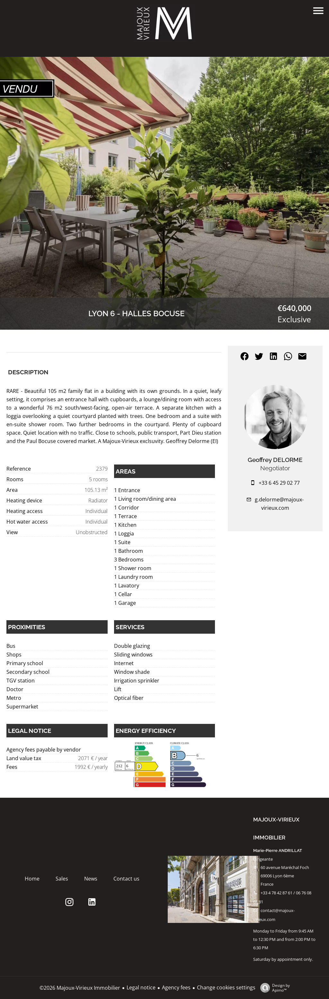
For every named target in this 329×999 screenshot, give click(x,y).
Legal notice (141, 987)
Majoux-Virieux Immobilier (276, 828)
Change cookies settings (226, 987)
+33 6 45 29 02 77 (279, 482)
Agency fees (176, 987)
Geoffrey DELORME (275, 459)
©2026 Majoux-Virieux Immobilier (80, 987)
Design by (273, 988)
